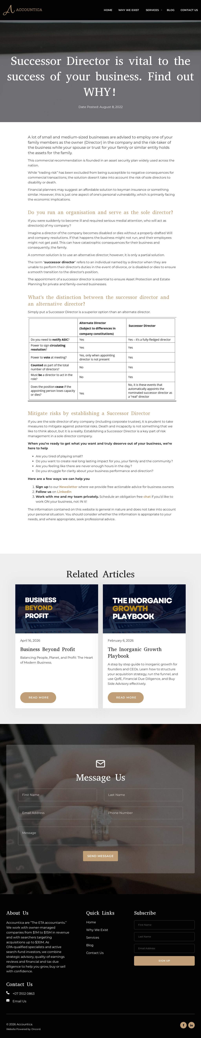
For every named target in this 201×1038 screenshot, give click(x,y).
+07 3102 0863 (24, 993)
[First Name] (57, 795)
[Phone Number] (143, 813)
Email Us (19, 1001)
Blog (171, 10)
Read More (30, 694)
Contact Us (189, 10)
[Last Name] (143, 795)
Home (108, 10)
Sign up (164, 960)
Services (152, 10)
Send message (100, 856)
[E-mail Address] (57, 813)
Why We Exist (128, 10)
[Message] (100, 836)
